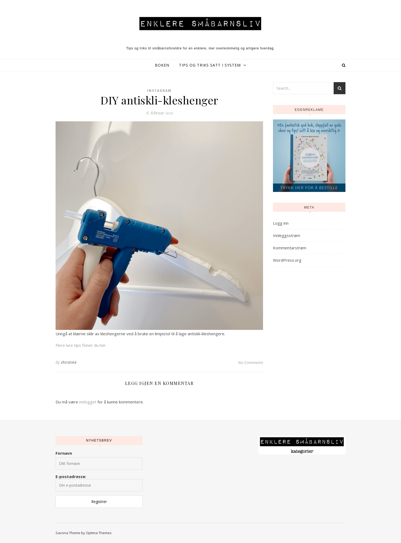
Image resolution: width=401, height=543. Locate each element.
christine (69, 362)
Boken (162, 65)
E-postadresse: (99, 482)
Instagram (159, 90)
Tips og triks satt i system (210, 65)
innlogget (87, 401)
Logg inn (281, 223)
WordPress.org (287, 260)
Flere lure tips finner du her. (81, 345)
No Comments (250, 362)
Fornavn (64, 453)
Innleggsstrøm (286, 235)
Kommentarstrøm (289, 247)
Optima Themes (99, 532)
